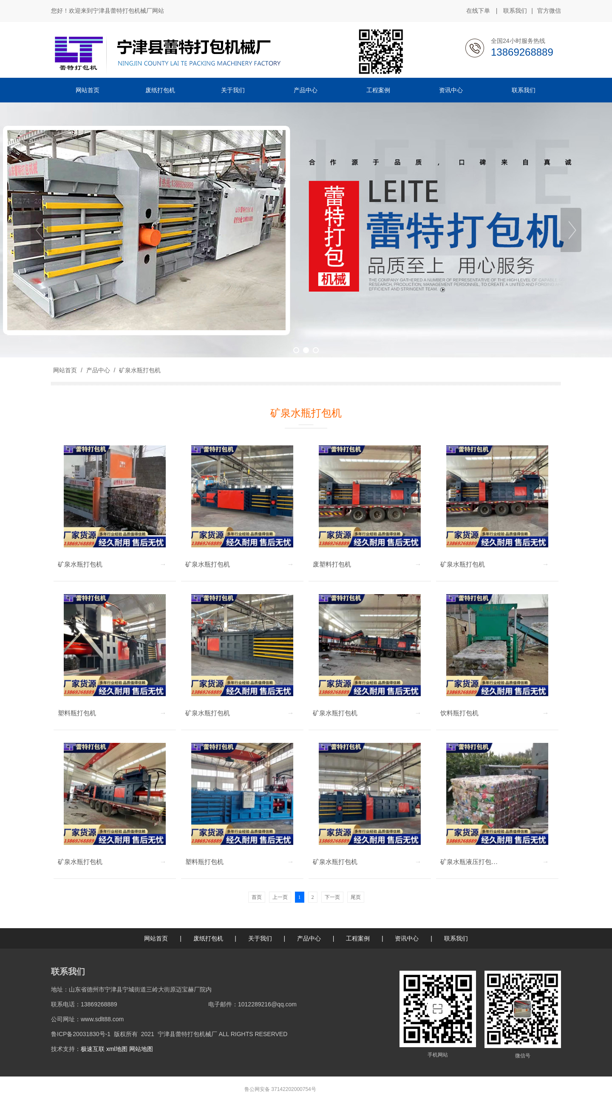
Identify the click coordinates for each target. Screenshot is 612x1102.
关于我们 (260, 938)
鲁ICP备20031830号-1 (80, 1034)
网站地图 (141, 1048)
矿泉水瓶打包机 (139, 370)
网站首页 (65, 370)
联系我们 (515, 10)
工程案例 (358, 938)
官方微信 (549, 11)
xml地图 (117, 1048)
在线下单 (478, 10)
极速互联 (93, 1048)
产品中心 (98, 370)
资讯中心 (407, 938)
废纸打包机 (208, 938)
